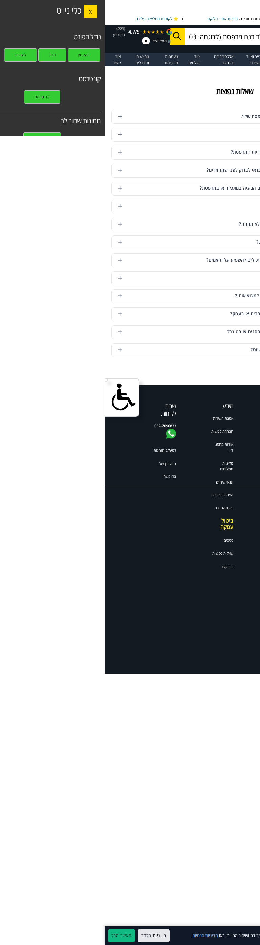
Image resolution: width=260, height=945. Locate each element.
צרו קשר (122, 566)
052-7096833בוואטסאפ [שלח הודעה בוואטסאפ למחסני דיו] (178, 39)
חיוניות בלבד (49, 935)
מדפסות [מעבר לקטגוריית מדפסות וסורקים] (197, 56)
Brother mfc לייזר (225, 525)
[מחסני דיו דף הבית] (237, 36)
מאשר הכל (17, 935)
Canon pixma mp (226, 575)
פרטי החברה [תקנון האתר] (119, 507)
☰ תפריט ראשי (244, 60)
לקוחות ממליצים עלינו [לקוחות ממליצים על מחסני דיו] (50, 19)
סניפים (124, 540)
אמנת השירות (118, 418)
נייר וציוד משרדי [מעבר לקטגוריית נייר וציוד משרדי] (149, 60)
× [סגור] (251, 936)
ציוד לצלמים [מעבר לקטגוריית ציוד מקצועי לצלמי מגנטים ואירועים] (90, 60)
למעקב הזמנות (60, 450)
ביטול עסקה (122, 524)
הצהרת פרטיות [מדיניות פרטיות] (118, 494)
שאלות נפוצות (118, 553)
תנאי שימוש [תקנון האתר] (120, 482)
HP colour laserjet (225, 550)
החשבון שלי (62, 463)
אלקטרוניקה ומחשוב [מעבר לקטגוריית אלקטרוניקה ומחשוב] (119, 60)
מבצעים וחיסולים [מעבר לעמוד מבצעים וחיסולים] (37, 60)
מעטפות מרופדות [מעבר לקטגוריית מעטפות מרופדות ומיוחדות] (66, 60)
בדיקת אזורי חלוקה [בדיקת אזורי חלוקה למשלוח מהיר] (118, 19)
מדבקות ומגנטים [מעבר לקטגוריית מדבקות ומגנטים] (177, 60)
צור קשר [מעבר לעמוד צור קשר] (12, 60)
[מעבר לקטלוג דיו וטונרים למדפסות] (216, 59)
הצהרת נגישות (118, 431)
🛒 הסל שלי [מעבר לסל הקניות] (53, 40)
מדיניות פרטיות (100, 935)
